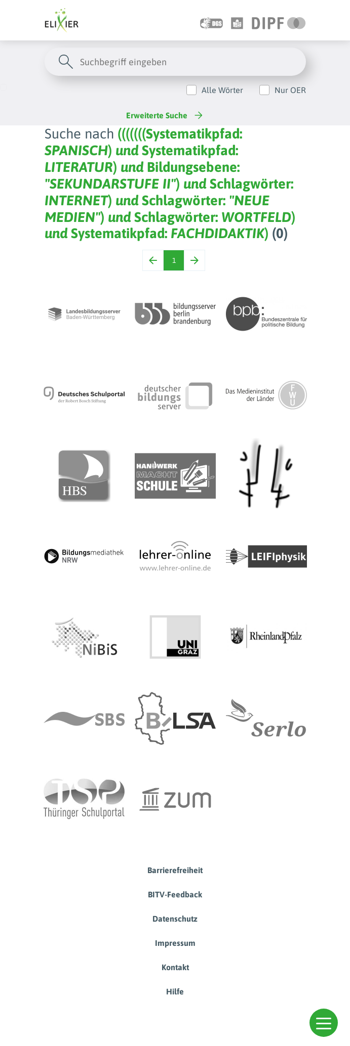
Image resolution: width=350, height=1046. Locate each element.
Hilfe (175, 991)
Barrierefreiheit (175, 870)
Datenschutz (175, 918)
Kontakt (175, 967)
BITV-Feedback (175, 894)
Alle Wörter (222, 90)
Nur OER (290, 90)
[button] (323, 1023)
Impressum (175, 942)
